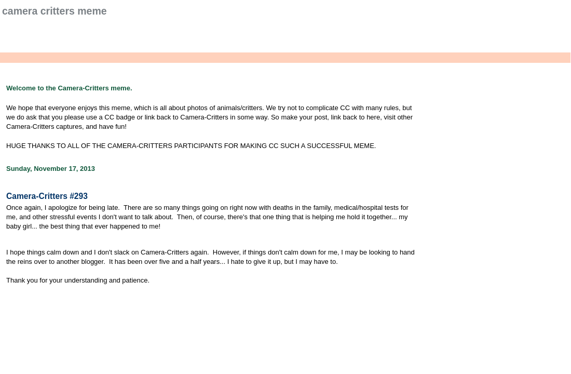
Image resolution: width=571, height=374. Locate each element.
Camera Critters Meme (54, 11)
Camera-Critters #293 (47, 196)
